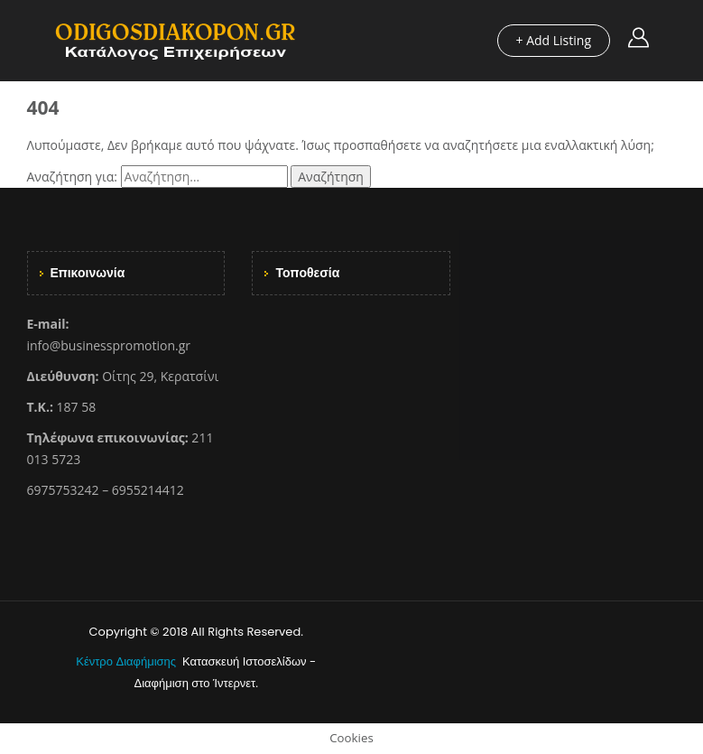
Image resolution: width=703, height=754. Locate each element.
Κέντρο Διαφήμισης (127, 661)
